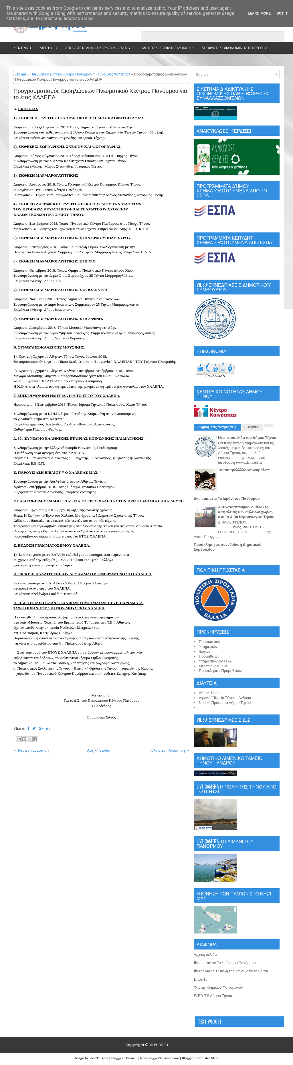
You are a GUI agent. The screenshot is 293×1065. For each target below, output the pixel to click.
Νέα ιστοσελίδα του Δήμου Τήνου (247, 437)
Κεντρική (22, 47)
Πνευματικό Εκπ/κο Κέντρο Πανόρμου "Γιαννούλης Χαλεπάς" (80, 74)
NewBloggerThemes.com (159, 1058)
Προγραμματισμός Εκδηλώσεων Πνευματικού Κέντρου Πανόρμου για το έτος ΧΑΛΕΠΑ (100, 94)
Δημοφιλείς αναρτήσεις (217, 427)
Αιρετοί (50, 46)
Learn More (259, 13)
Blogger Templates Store (200, 1058)
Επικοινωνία (36, 59)
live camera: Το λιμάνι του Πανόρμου (227, 498)
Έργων (205, 651)
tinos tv (200, 979)
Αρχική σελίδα (98, 750)
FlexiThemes (98, 1058)
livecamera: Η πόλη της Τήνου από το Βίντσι (231, 971)
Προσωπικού (209, 642)
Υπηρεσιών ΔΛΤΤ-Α (215, 661)
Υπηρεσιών (208, 646)
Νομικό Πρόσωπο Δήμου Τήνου (225, 702)
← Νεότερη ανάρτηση (31, 750)
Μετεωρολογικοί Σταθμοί (169, 46)
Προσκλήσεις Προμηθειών (220, 670)
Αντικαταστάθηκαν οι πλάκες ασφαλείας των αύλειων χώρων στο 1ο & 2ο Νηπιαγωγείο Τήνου (246, 512)
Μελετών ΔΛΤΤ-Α (213, 666)
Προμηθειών (209, 656)
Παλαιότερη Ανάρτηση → (169, 750)
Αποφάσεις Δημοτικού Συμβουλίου (101, 46)
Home (20, 74)
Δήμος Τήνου (210, 693)
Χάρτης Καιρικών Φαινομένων (218, 987)
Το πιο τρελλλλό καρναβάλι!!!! (244, 470)
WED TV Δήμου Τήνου (213, 996)
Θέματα (253, 427)
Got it (282, 13)
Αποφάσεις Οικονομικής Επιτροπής (234, 47)
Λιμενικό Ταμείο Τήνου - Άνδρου (225, 698)
